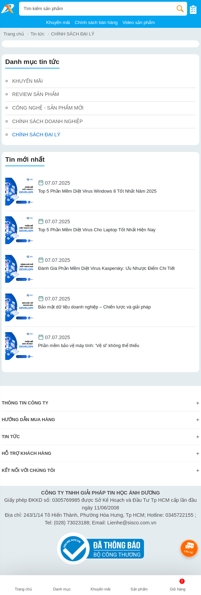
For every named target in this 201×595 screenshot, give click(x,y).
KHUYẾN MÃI (27, 81)
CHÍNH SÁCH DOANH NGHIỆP (47, 121)
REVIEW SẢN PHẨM (35, 94)
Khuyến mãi (58, 22)
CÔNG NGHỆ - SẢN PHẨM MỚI (47, 108)
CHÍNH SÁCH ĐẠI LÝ (36, 134)
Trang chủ (13, 34)
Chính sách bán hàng (96, 22)
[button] (62, 586)
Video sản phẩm (138, 22)
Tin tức (38, 34)
